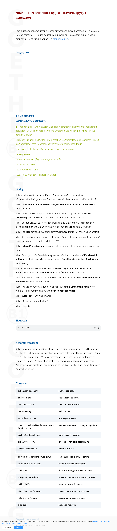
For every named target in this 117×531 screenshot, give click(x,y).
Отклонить (8, 527)
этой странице (60, 39)
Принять (19, 527)
